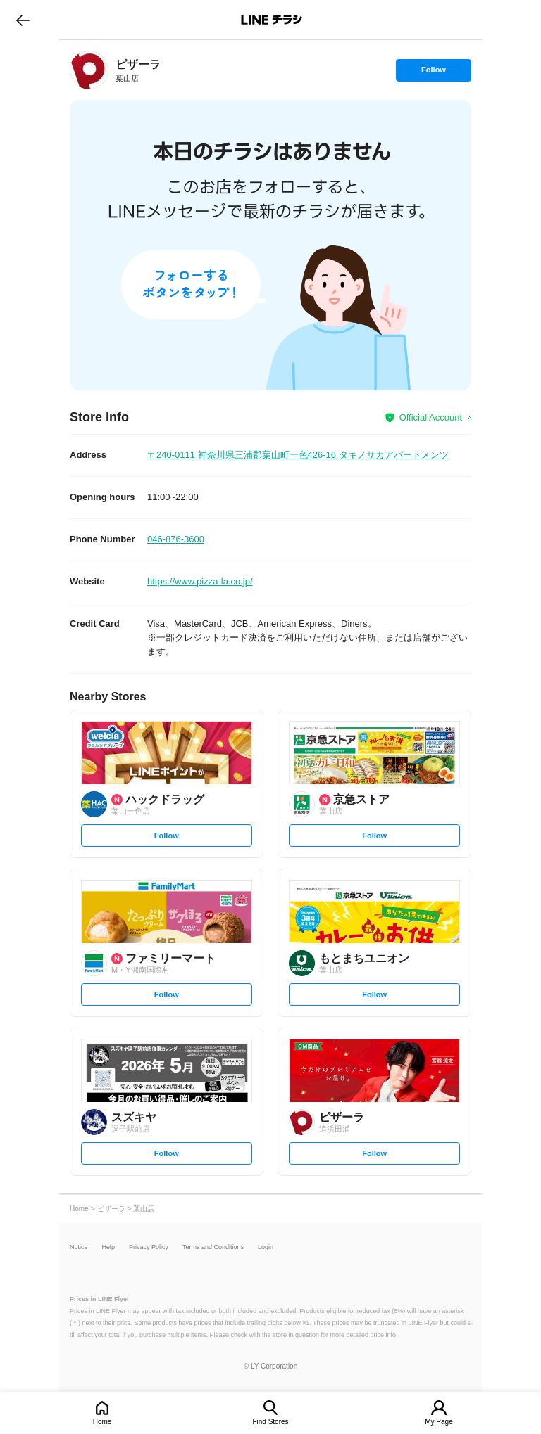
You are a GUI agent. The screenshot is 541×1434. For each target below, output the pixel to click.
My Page (438, 1422)
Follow (433, 73)
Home (102, 1422)
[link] (89, 70)
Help (109, 1247)
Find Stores (270, 1422)
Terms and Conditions (213, 1247)
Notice (79, 1247)
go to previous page (23, 19)
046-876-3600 (175, 539)
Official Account (430, 417)
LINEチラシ (271, 19)
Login (265, 1247)
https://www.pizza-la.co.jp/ (200, 581)
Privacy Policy (148, 1247)
